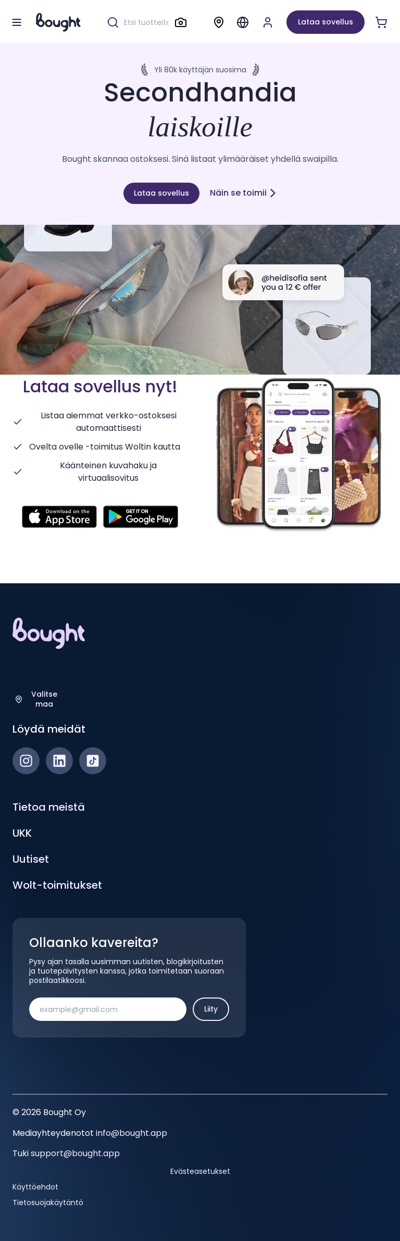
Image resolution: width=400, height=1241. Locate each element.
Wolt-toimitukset (57, 885)
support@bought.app (75, 1153)
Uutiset (30, 859)
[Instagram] (26, 760)
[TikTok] (92, 760)
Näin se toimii (243, 193)
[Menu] (242, 22)
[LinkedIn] (59, 760)
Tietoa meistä (48, 807)
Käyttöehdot (35, 1187)
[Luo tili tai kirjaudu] (267, 22)
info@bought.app (131, 1133)
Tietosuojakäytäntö (47, 1202)
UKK (22, 833)
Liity (211, 1009)
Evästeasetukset (200, 1171)
